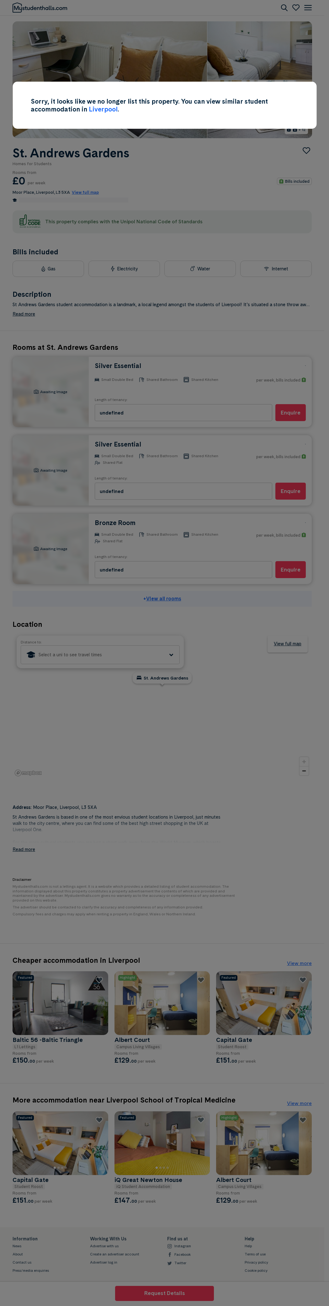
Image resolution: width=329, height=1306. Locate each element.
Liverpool (103, 109)
